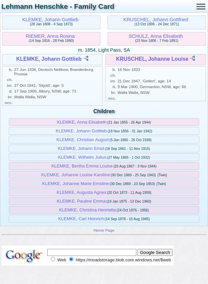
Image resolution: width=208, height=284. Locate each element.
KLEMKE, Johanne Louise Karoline (75, 174)
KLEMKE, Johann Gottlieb (50, 19)
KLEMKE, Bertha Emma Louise (82, 166)
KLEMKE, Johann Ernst (81, 148)
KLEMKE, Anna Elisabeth (82, 122)
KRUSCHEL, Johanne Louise (152, 59)
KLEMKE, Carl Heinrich (81, 218)
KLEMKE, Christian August (82, 139)
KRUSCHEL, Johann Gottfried (155, 19)
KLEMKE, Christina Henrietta (87, 209)
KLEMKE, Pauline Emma (81, 201)
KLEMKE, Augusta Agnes (82, 192)
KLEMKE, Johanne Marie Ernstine (75, 183)
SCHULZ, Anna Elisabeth (156, 36)
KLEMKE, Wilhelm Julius (82, 157)
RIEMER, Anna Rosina (50, 36)
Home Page (104, 230)
